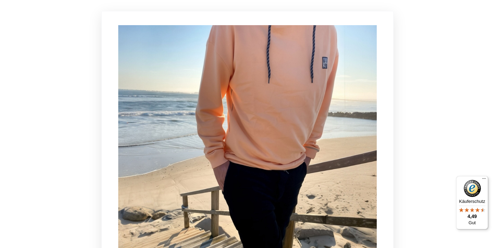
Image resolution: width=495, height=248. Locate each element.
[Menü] (484, 180)
